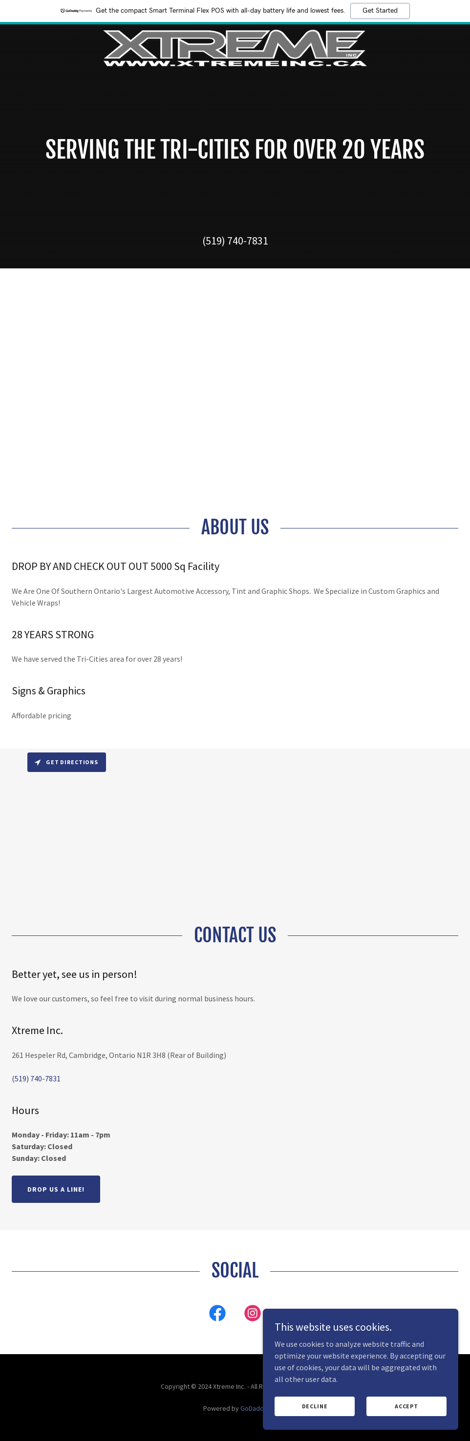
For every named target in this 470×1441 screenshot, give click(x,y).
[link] (235, 47)
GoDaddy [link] (253, 1408)
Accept (406, 1406)
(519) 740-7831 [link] (235, 240)
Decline (315, 1406)
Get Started (380, 10)
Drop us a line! (56, 1189)
